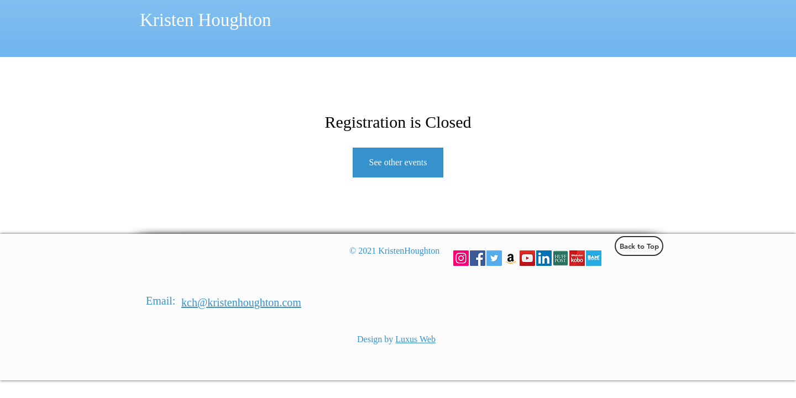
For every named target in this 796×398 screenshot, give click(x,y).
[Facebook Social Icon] (477, 258)
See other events (398, 162)
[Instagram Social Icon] (461, 258)
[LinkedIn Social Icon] (544, 258)
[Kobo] (577, 258)
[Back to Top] (639, 246)
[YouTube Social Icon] (527, 258)
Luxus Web (415, 339)
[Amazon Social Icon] (511, 258)
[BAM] (593, 258)
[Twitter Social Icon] (494, 258)
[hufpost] (560, 258)
